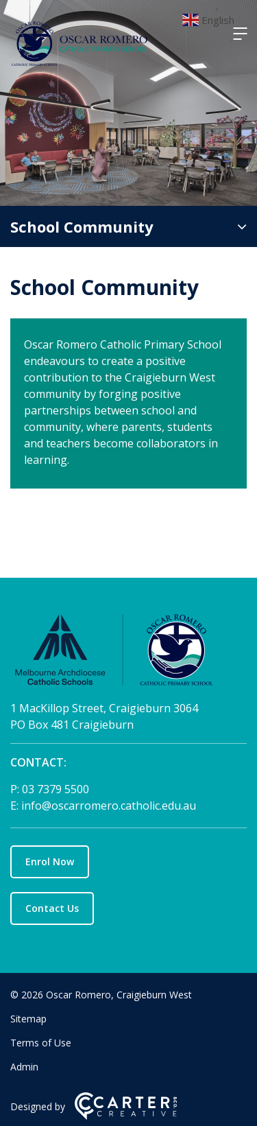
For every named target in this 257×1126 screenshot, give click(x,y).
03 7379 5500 (55, 789)
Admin (24, 1066)
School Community (82, 226)
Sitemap (28, 1018)
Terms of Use (40, 1042)
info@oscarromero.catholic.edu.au (108, 805)
